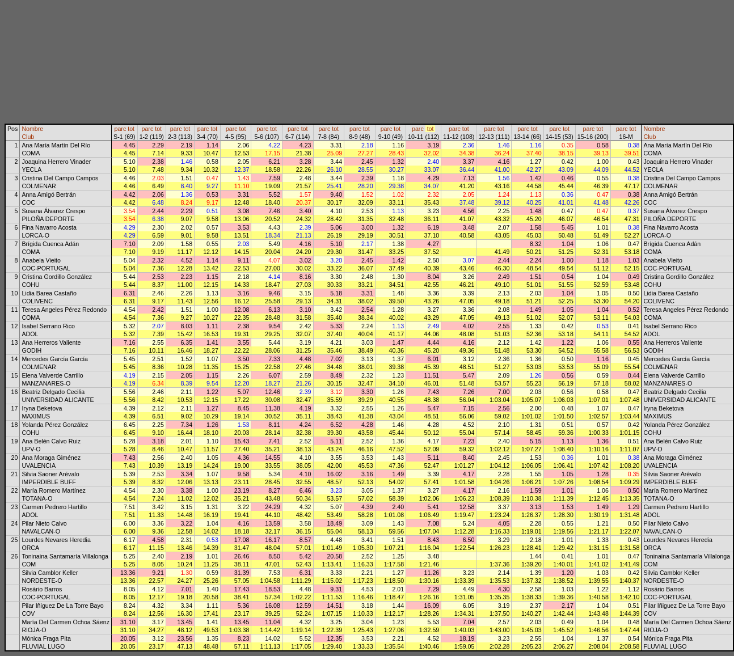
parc (120, 128)
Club (28, 136)
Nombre (32, 128)
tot (131, 128)
